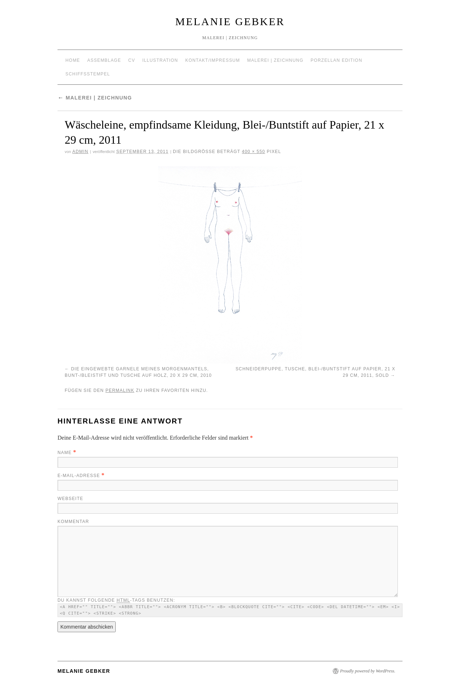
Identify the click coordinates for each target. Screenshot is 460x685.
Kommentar (73, 521)
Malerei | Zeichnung (275, 60)
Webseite (70, 498)
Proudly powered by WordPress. (367, 671)
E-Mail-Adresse (79, 475)
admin (80, 151)
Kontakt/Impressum (212, 60)
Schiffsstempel (87, 74)
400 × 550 (253, 151)
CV (131, 60)
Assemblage (104, 60)
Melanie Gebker (230, 21)
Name (65, 452)
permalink (119, 390)
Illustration (160, 60)
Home (72, 60)
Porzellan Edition (336, 60)
